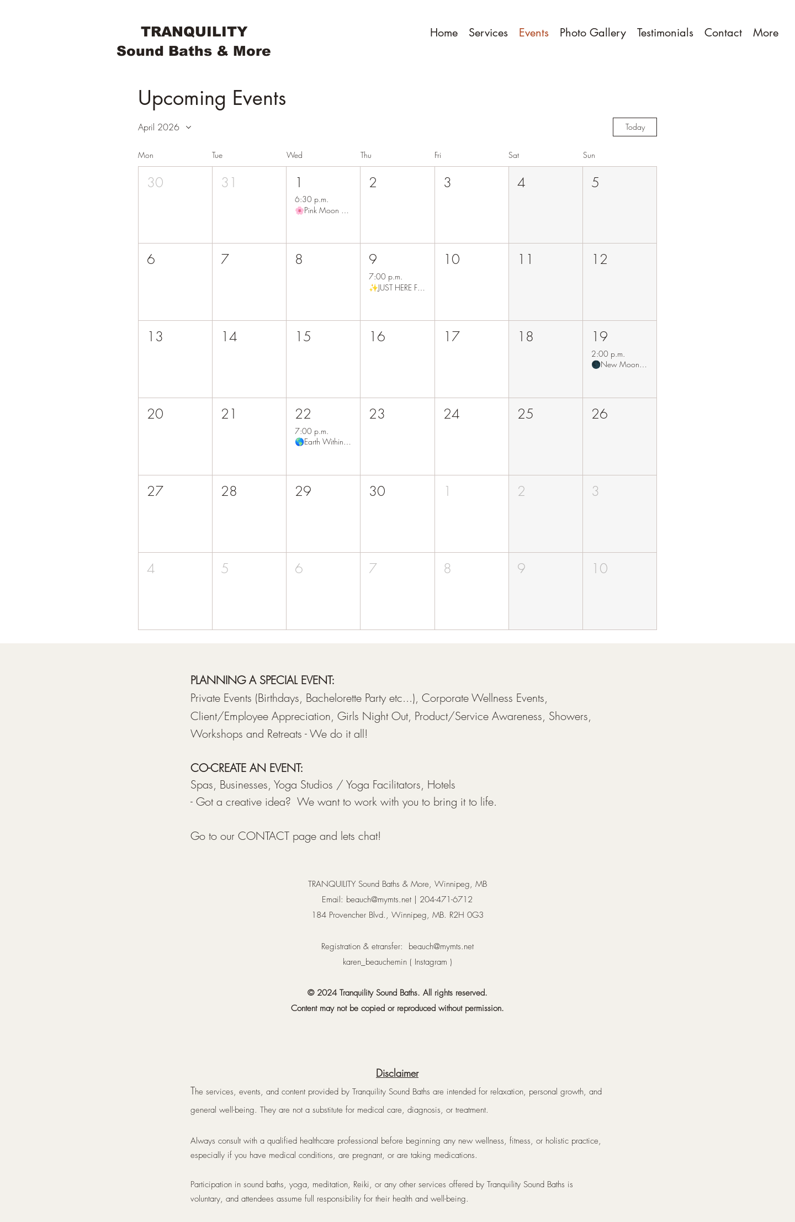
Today (635, 126)
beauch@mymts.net (378, 899)
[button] (175, 205)
